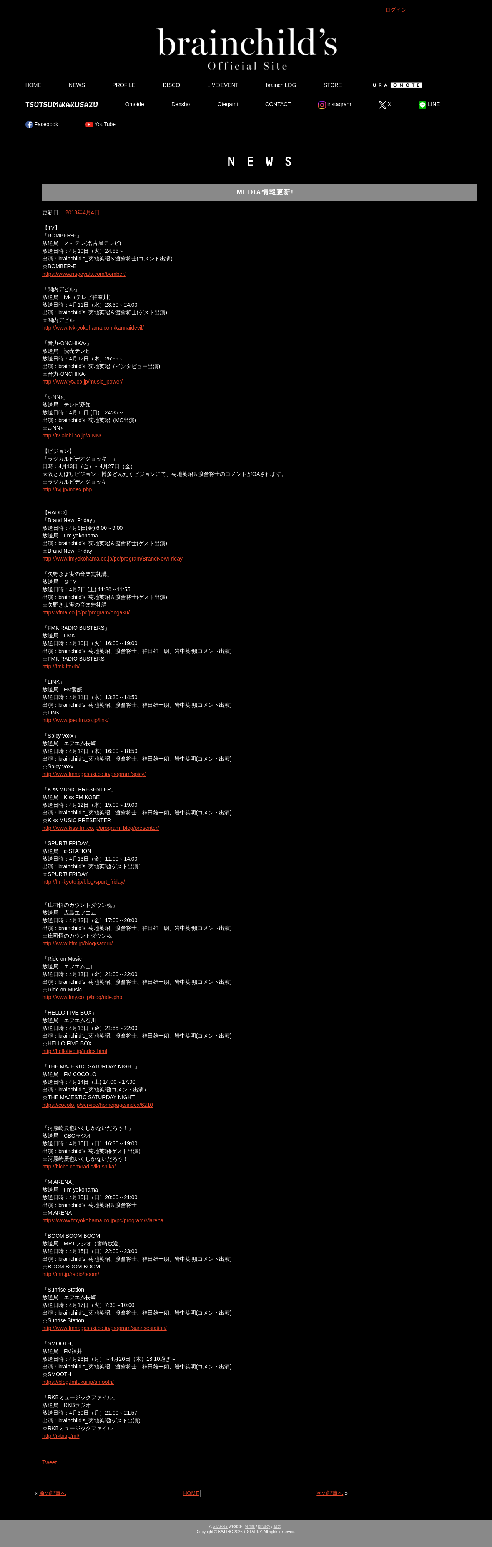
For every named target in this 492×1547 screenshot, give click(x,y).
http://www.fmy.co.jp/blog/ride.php (82, 997)
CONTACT (278, 104)
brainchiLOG (281, 85)
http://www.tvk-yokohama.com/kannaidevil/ (93, 328)
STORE (333, 85)
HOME (33, 85)
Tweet (49, 1462)
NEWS (77, 85)
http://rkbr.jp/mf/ (60, 1436)
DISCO (171, 85)
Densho (180, 104)
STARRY (220, 1526)
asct (276, 1526)
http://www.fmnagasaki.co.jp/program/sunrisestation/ (104, 1328)
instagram (334, 105)
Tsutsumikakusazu (61, 104)
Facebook (41, 124)
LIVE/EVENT (222, 85)
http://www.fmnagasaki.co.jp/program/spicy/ (94, 774)
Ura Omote (396, 85)
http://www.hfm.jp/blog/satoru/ (77, 943)
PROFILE (123, 85)
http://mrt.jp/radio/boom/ (70, 1274)
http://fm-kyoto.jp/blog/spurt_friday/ (83, 882)
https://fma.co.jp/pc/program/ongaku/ (86, 612)
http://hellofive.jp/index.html (74, 1051)
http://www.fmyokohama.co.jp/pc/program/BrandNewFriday (112, 559)
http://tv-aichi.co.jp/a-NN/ (71, 435)
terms (250, 1526)
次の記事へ (329, 1493)
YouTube (100, 124)
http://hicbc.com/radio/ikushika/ (79, 1166)
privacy (264, 1526)
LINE (429, 105)
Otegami (228, 104)
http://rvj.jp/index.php (67, 489)
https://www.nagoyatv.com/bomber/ (84, 274)
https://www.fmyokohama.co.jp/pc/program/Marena (102, 1220)
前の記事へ (52, 1493)
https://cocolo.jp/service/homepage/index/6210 (97, 1105)
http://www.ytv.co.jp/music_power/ (82, 382)
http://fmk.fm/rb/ (61, 666)
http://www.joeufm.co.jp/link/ (75, 720)
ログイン (396, 10)
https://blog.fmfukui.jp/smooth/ (78, 1382)
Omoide (134, 104)
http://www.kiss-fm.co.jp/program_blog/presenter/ (100, 828)
